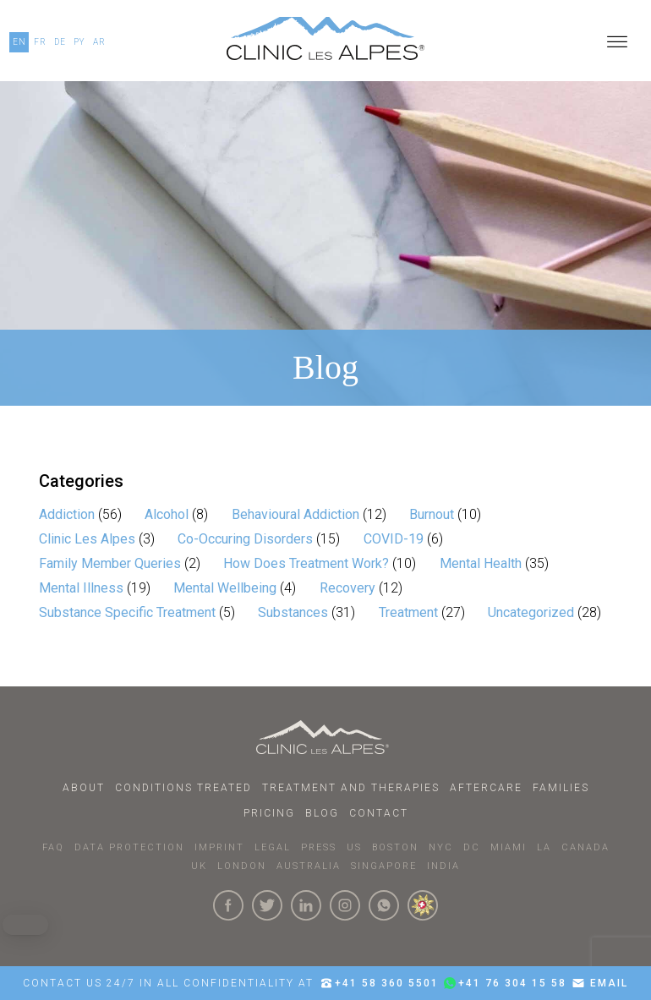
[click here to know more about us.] (423, 905)
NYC (441, 847)
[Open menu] (617, 42)
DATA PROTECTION (129, 847)
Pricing (269, 813)
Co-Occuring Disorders (245, 539)
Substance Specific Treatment (127, 612)
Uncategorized (531, 612)
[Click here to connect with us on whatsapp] (384, 905)
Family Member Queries (110, 563)
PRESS (318, 847)
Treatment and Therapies (351, 788)
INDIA (443, 866)
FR (40, 41)
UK (199, 866)
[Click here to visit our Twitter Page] (267, 905)
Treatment (408, 612)
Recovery (347, 588)
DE (60, 41)
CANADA (585, 847)
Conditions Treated (183, 788)
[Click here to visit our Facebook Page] (228, 905)
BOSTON (395, 847)
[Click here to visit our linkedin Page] (306, 905)
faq (53, 847)
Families (561, 788)
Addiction (67, 514)
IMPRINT (219, 847)
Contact (378, 813)
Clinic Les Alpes (87, 539)
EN (19, 41)
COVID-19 (394, 539)
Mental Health (481, 563)
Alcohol (167, 514)
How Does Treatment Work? (306, 563)
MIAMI (508, 847)
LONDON (241, 866)
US (354, 847)
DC (471, 847)
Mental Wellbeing (224, 588)
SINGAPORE (384, 866)
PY (79, 41)
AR (99, 41)
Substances (293, 612)
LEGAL (272, 847)
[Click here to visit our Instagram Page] (345, 905)
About (84, 788)
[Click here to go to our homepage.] (325, 42)
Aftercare (486, 788)
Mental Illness (81, 588)
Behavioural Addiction (295, 514)
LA (544, 847)
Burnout (431, 514)
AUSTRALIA (308, 866)
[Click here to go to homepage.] (326, 737)
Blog (322, 813)
